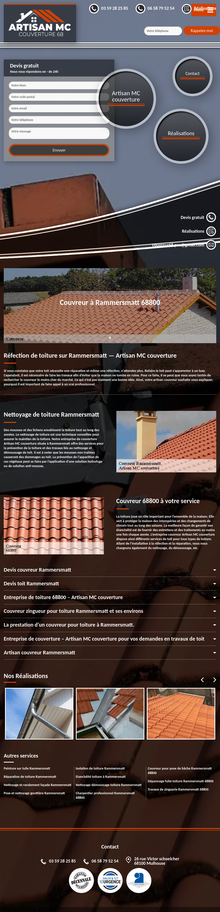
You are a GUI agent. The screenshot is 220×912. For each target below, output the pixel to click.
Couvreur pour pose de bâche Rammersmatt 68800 (180, 758)
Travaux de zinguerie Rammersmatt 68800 (178, 777)
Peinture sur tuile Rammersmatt (27, 756)
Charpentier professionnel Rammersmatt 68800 (105, 783)
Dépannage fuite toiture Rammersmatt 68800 (181, 769)
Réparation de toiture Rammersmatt (30, 765)
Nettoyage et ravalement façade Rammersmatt (37, 773)
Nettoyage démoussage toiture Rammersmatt (109, 773)
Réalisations (199, 204)
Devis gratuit (198, 190)
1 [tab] (110, 328)
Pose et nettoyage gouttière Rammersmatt (34, 781)
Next (214, 667)
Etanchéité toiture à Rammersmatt (101, 765)
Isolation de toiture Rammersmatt (100, 756)
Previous (202, 667)
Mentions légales (88, 903)
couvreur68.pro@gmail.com (184, 218)
